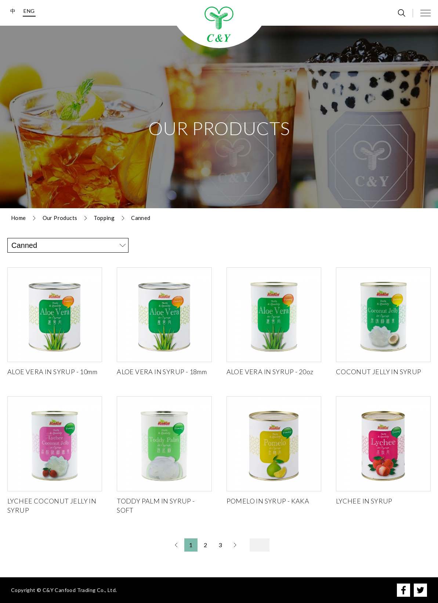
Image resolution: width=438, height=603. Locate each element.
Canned (140, 217)
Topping (104, 217)
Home (18, 217)
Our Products (60, 217)
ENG (29, 11)
